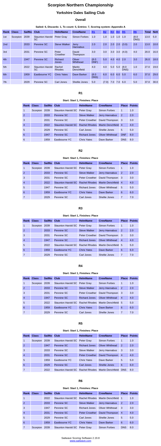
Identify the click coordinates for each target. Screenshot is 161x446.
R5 (124, 32)
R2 (104, 32)
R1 (93, 32)
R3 (112, 32)
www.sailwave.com (80, 440)
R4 (118, 32)
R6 (135, 32)
